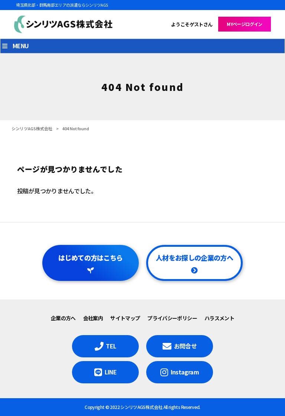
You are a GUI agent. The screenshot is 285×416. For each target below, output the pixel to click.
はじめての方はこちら (90, 257)
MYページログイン (244, 24)
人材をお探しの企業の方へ (194, 257)
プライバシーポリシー (172, 318)
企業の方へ (63, 318)
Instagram (185, 371)
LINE (111, 371)
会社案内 (93, 318)
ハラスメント (219, 318)
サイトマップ (125, 318)
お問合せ (185, 345)
